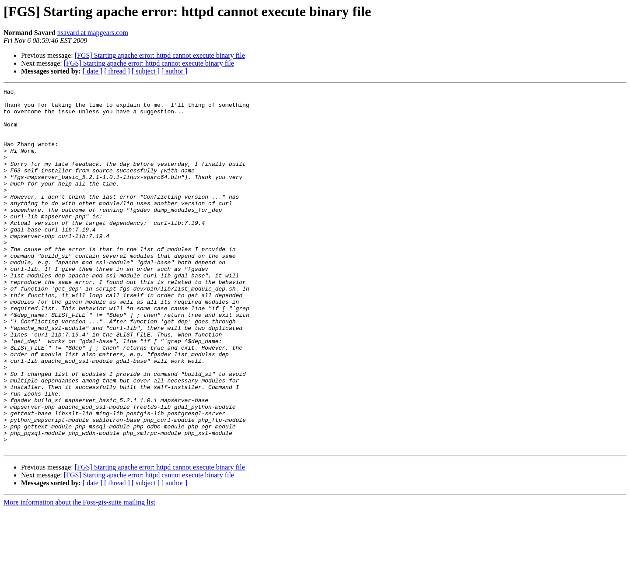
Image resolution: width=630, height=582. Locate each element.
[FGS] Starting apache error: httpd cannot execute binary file (160, 55)
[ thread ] (117, 71)
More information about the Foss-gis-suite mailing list (79, 574)
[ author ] (174, 71)
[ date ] (92, 71)
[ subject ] (146, 71)
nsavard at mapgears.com (92, 32)
